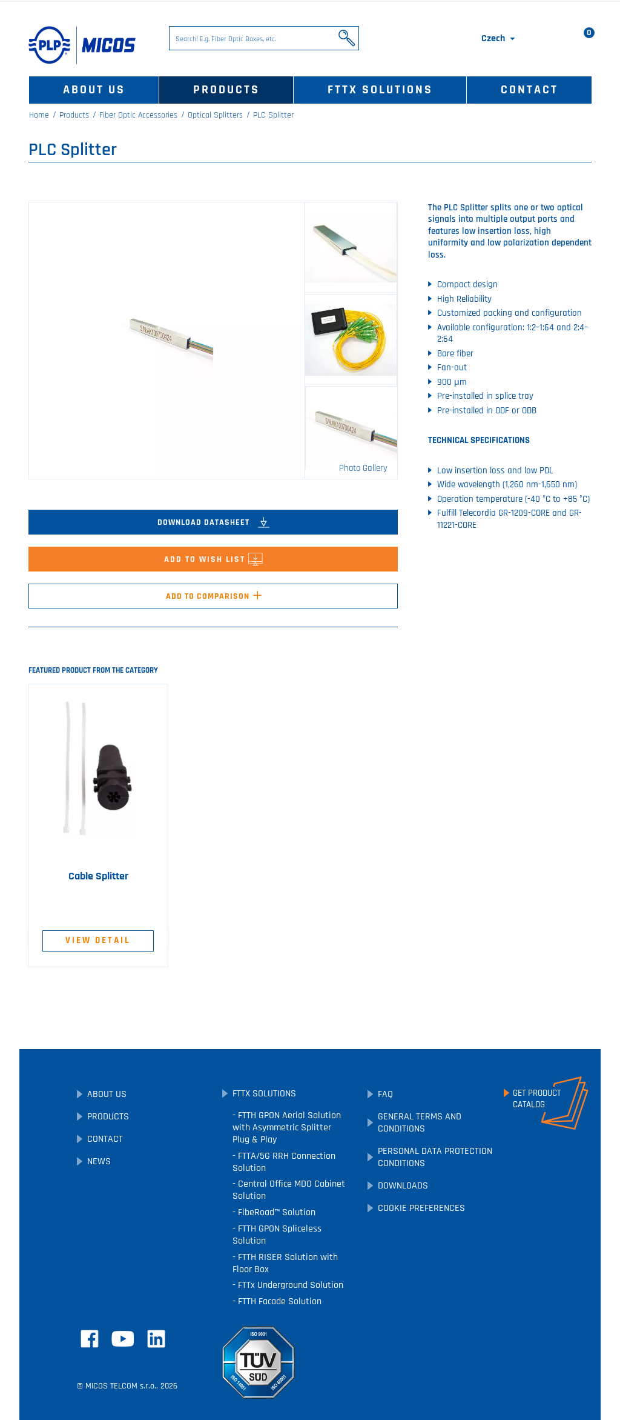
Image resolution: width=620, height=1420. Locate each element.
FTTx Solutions (380, 90)
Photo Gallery (363, 468)
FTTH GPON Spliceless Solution (277, 1234)
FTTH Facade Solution (279, 1301)
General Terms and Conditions (419, 1122)
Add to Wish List (213, 562)
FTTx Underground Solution (289, 1285)
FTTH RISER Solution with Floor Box (285, 1263)
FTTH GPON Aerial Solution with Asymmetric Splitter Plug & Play (286, 1127)
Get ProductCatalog (537, 1098)
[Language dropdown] (499, 39)
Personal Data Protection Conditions (435, 1157)
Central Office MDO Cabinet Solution (288, 1190)
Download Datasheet (213, 522)
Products (226, 90)
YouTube (122, 1338)
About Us (94, 90)
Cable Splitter (98, 876)
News (99, 1161)
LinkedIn (156, 1338)
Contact (529, 90)
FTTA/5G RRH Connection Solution (283, 1162)
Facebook (89, 1338)
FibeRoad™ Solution (275, 1212)
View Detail (98, 940)
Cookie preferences (421, 1208)
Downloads (403, 1185)
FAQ (385, 1094)
